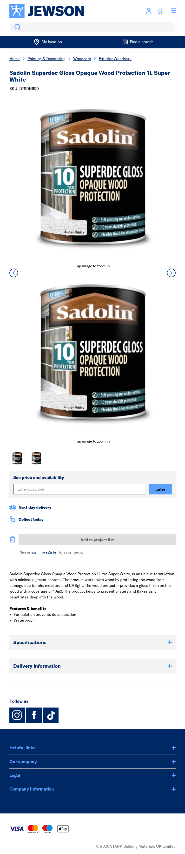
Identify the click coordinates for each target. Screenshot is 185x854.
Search (16, 27)
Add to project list (97, 539)
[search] (92, 27)
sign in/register (44, 552)
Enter (160, 489)
